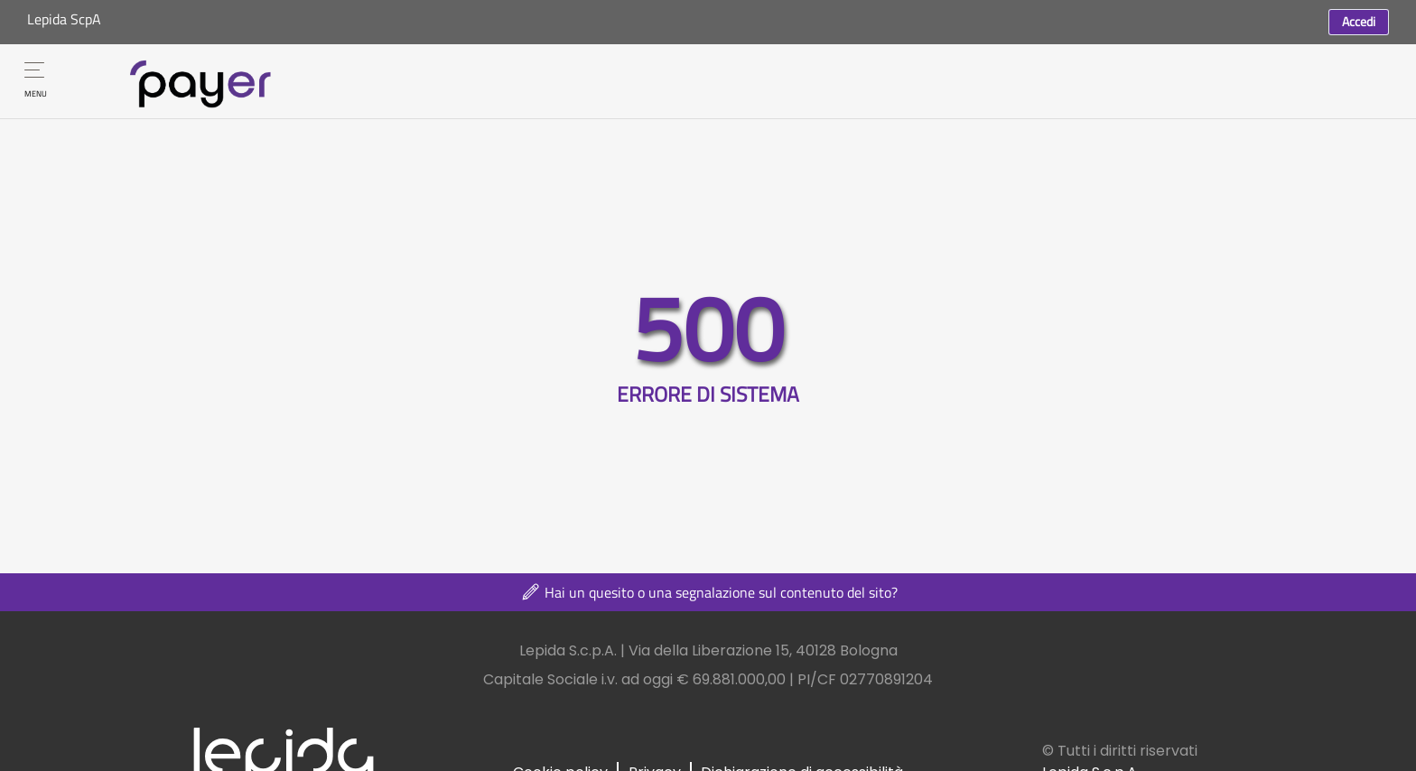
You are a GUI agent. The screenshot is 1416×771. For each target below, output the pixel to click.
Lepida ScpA (64, 19)
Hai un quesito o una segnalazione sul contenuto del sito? (708, 592)
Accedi (1358, 21)
